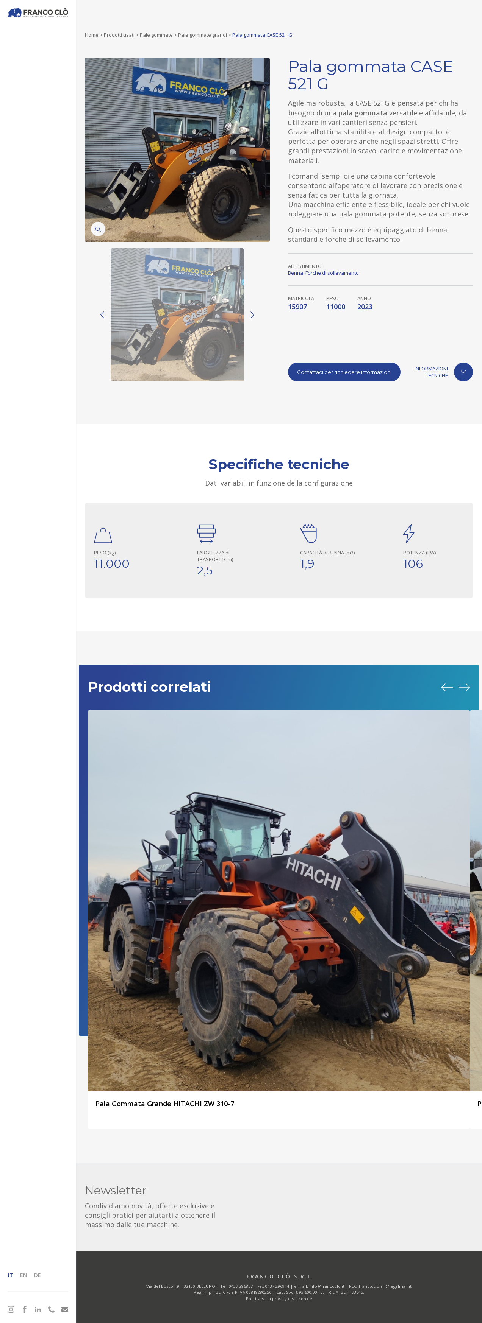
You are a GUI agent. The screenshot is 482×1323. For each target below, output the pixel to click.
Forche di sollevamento (332, 272)
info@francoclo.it (326, 1286)
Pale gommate (156, 34)
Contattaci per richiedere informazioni (344, 372)
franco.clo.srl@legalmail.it (385, 1286)
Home (92, 34)
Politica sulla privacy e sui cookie (279, 1298)
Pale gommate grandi (202, 34)
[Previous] (102, 315)
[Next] (252, 315)
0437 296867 (241, 1286)
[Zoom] (98, 229)
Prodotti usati (119, 34)
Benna (295, 272)
